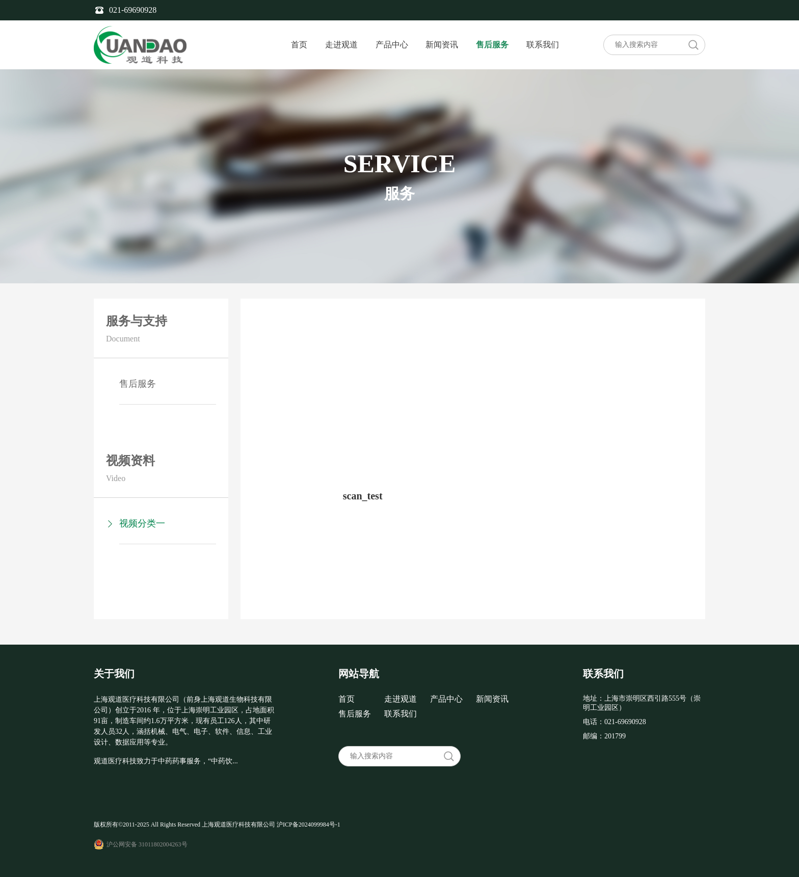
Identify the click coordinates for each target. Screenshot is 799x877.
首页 (299, 44)
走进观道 (341, 44)
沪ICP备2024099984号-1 (308, 824)
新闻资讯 (441, 44)
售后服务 (492, 44)
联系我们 (542, 44)
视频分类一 (142, 523)
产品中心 (392, 44)
